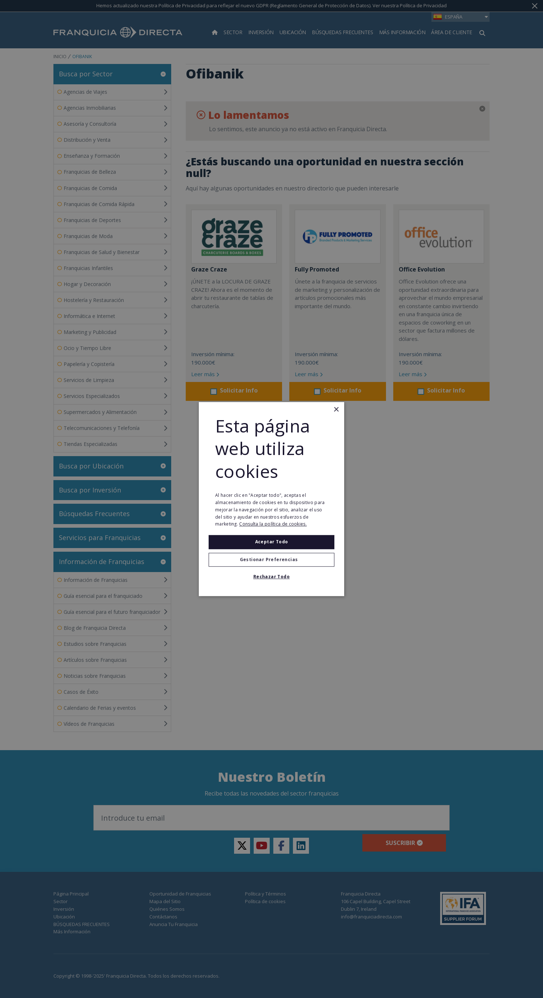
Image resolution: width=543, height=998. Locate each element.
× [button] (336, 410)
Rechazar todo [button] (271, 577)
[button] (271, 560)
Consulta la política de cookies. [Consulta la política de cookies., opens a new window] (273, 524)
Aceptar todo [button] (271, 542)
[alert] (271, 499)
